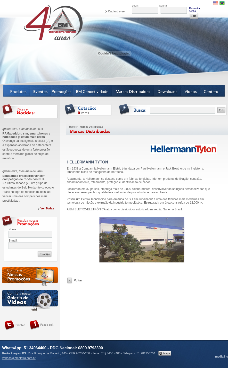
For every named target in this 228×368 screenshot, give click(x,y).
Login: (135, 5)
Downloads (167, 91)
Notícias (62, 91)
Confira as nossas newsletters (30, 277)
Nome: (12, 229)
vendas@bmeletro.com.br (19, 358)
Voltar (78, 280)
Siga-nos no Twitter (15, 325)
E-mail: (12, 240)
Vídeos (190, 91)
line (221, 356)
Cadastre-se (116, 11)
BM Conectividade (92, 91)
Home (72, 127)
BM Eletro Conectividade (42, 22)
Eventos (40, 91)
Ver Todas (47, 208)
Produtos (16, 91)
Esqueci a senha (194, 9)
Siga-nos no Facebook (42, 325)
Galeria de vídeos (30, 300)
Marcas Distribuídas (133, 91)
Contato (212, 91)
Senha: (163, 5)
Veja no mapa (165, 353)
